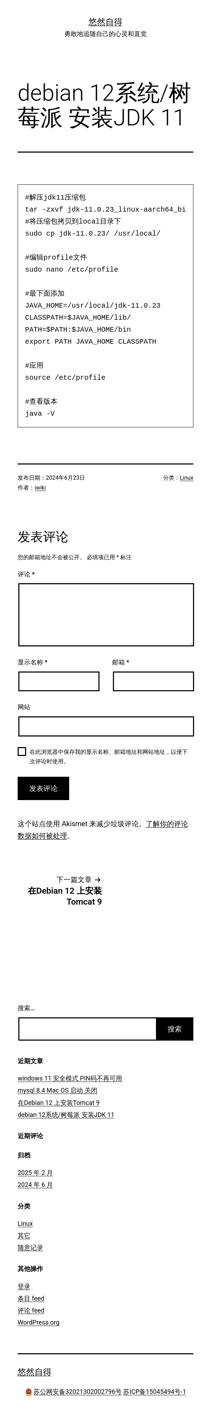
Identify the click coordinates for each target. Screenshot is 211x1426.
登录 (24, 1286)
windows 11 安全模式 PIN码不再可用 (70, 1078)
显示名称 (32, 662)
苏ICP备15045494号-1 (154, 1391)
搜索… (26, 1008)
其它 (24, 1235)
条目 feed (31, 1298)
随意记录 (30, 1247)
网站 (24, 707)
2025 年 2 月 (35, 1172)
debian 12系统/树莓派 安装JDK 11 (66, 1114)
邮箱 (120, 662)
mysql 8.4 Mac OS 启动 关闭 (57, 1090)
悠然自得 (105, 22)
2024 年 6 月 (35, 1184)
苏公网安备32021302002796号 (78, 1391)
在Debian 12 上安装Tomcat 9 (59, 1102)
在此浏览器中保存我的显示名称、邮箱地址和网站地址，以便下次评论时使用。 (109, 756)
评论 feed (31, 1310)
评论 (26, 574)
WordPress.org (39, 1322)
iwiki (40, 487)
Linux (186, 477)
